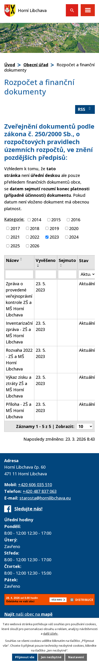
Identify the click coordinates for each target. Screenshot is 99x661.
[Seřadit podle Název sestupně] (21, 260)
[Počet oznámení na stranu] (84, 426)
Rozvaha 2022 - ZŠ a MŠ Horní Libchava (19, 359)
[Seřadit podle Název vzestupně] (21, 258)
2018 (34, 228)
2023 (54, 237)
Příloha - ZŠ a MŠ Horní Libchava (18, 410)
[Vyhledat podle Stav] (87, 274)
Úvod (9, 64)
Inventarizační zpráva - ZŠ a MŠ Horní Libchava (19, 332)
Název (12, 260)
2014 (36, 219)
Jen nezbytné (51, 657)
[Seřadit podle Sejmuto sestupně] (61, 266)
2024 (73, 237)
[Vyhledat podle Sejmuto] (67, 274)
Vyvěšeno (46, 260)
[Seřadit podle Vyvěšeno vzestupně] (38, 264)
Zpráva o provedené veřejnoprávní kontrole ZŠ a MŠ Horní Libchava (19, 299)
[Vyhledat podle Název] (19, 274)
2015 (56, 219)
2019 (54, 228)
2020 (73, 228)
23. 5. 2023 (41, 287)
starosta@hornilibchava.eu (45, 498)
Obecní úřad (35, 64)
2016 (75, 219)
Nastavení (76, 657)
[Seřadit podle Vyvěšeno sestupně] (38, 266)
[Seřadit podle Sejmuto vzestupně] (61, 264)
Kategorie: (14, 219)
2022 (34, 237)
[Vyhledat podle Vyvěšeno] (45, 274)
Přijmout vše (24, 657)
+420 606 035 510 (35, 484)
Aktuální (87, 283)
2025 (15, 246)
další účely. (50, 633)
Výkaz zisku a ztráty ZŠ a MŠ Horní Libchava (18, 386)
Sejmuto (67, 260)
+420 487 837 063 (40, 491)
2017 (15, 228)
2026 (34, 246)
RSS (85, 109)
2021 (15, 237)
